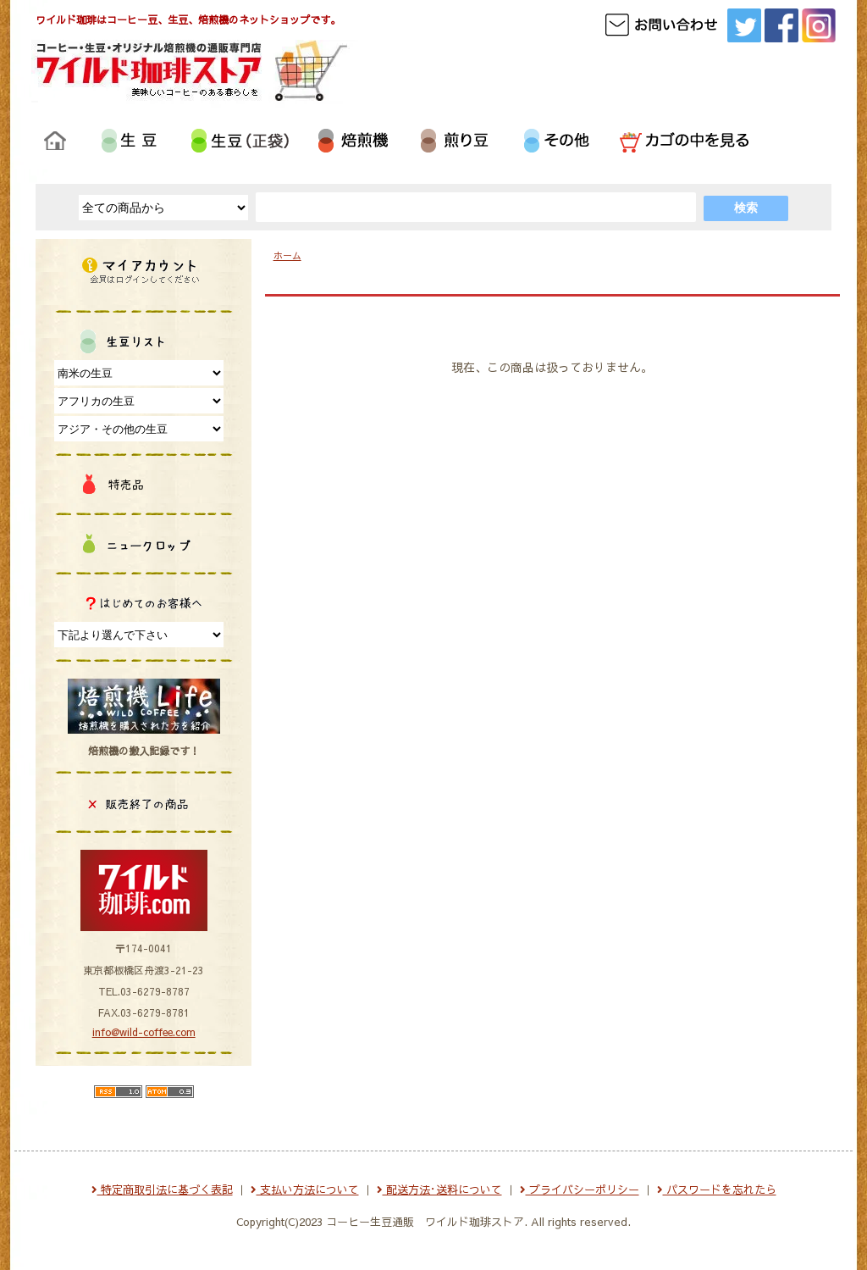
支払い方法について (305, 1189)
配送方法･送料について (439, 1189)
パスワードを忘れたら (716, 1189)
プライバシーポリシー (579, 1189)
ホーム (287, 255)
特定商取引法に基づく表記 (162, 1189)
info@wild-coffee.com (144, 1032)
